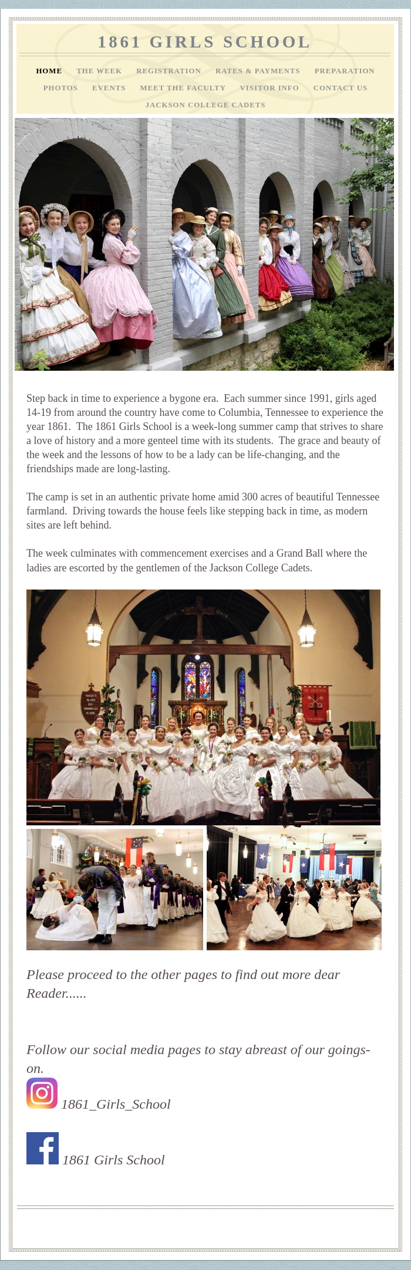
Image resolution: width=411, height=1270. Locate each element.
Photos (61, 88)
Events (110, 88)
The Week (100, 71)
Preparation (345, 71)
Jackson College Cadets (206, 105)
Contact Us (341, 88)
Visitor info (271, 88)
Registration (170, 71)
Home (50, 71)
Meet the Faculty (184, 88)
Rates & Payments (259, 71)
